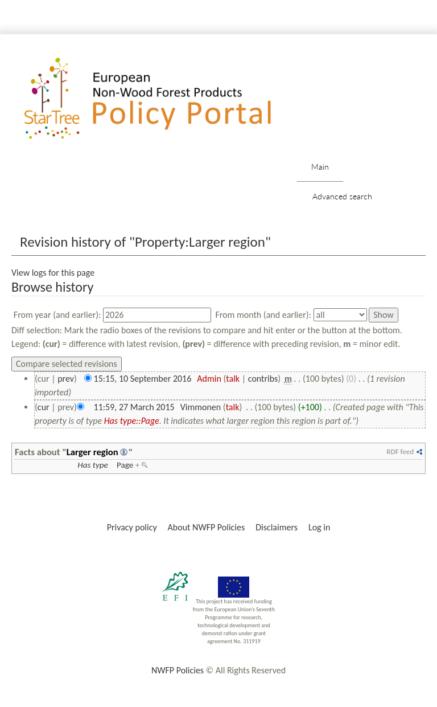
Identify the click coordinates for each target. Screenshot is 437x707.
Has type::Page (131, 420)
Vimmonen (200, 407)
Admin (209, 378)
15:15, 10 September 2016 (143, 378)
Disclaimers (276, 527)
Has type (92, 465)
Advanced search (342, 196)
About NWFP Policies (206, 527)
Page (125, 465)
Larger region (92, 451)
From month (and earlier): (263, 314)
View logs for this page (52, 272)
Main (320, 166)
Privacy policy (132, 527)
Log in (319, 527)
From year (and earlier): (57, 314)
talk (233, 378)
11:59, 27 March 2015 (134, 407)
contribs (263, 378)
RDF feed (400, 451)
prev (65, 378)
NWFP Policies (177, 670)
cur (44, 407)
